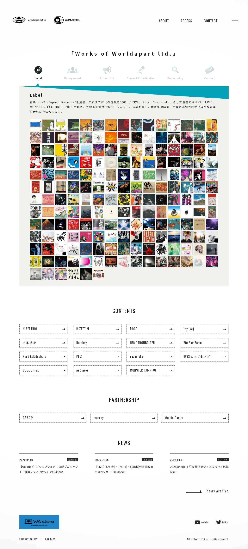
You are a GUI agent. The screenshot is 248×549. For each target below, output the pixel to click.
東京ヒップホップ (196, 356)
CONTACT (211, 20)
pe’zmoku (82, 370)
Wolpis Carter (174, 417)
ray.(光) (188, 328)
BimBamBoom (192, 342)
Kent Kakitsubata (34, 356)
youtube (201, 522)
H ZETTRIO (30, 328)
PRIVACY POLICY (28, 539)
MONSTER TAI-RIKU (143, 370)
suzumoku (136, 356)
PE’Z (79, 356)
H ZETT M (82, 328)
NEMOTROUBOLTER (142, 342)
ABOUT (164, 20)
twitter (222, 522)
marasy (99, 417)
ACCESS (186, 20)
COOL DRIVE (31, 370)
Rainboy (81, 342)
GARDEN (28, 417)
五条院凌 (29, 342)
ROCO (134, 328)
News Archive (218, 490)
